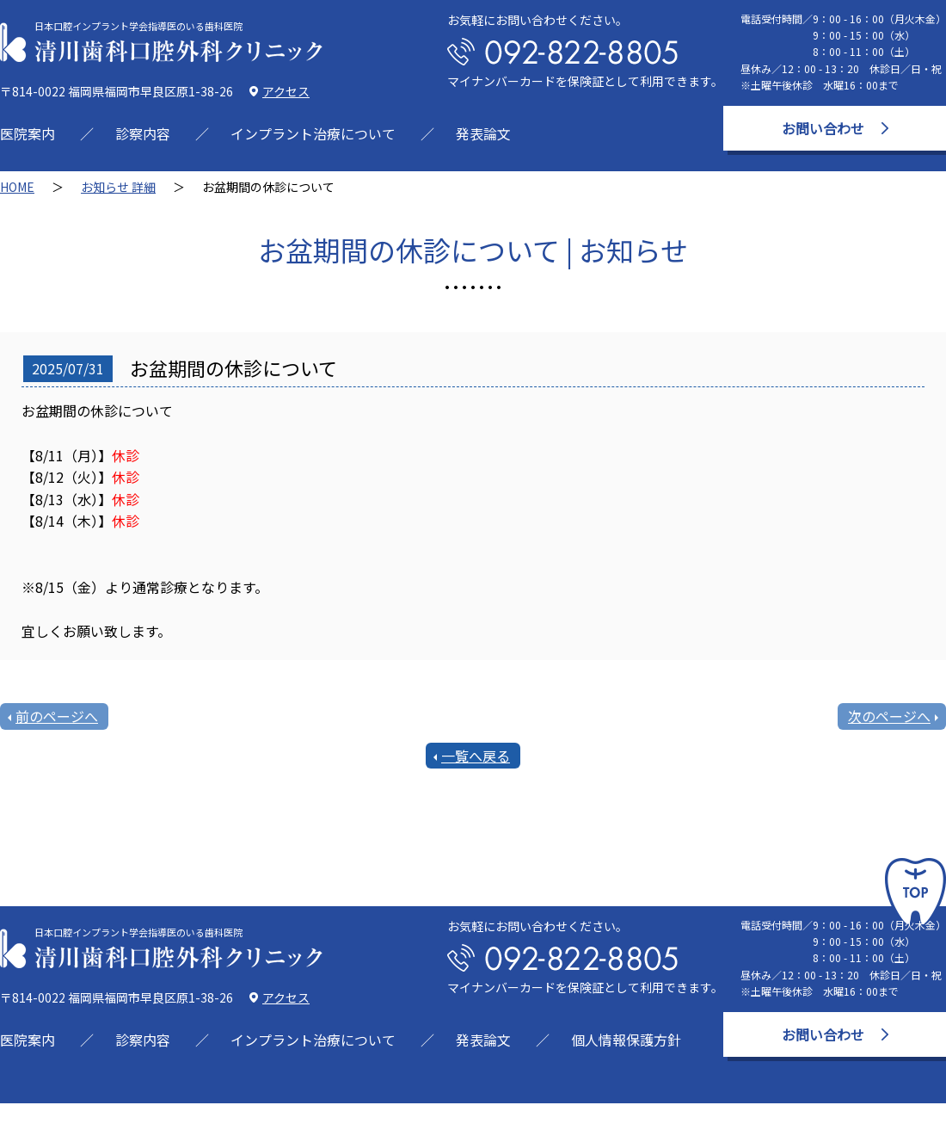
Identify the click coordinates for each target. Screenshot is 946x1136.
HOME (17, 186)
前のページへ (56, 716)
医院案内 (27, 133)
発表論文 (483, 133)
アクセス (286, 91)
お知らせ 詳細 (118, 186)
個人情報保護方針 (626, 1039)
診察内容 (142, 133)
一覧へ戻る (475, 755)
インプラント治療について (313, 133)
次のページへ (889, 716)
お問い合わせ (823, 128)
